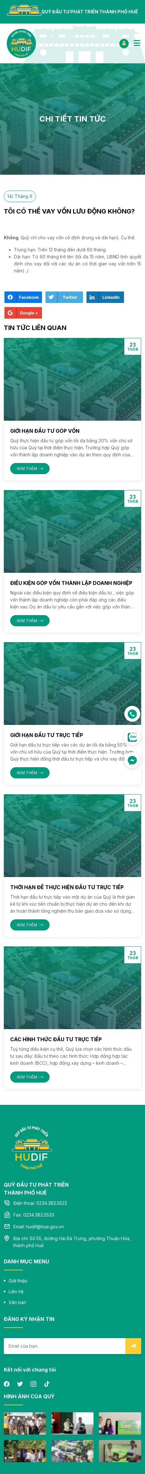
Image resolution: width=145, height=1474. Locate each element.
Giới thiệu (18, 1280)
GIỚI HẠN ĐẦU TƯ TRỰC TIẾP (46, 735)
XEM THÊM (30, 468)
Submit (133, 1346)
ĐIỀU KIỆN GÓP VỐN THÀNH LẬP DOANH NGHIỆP (71, 583)
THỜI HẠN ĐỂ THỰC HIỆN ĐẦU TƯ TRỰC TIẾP (67, 887)
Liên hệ (16, 1291)
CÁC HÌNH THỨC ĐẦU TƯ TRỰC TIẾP (56, 1039)
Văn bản (17, 1302)
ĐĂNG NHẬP (124, 43)
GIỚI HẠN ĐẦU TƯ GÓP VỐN (44, 431)
